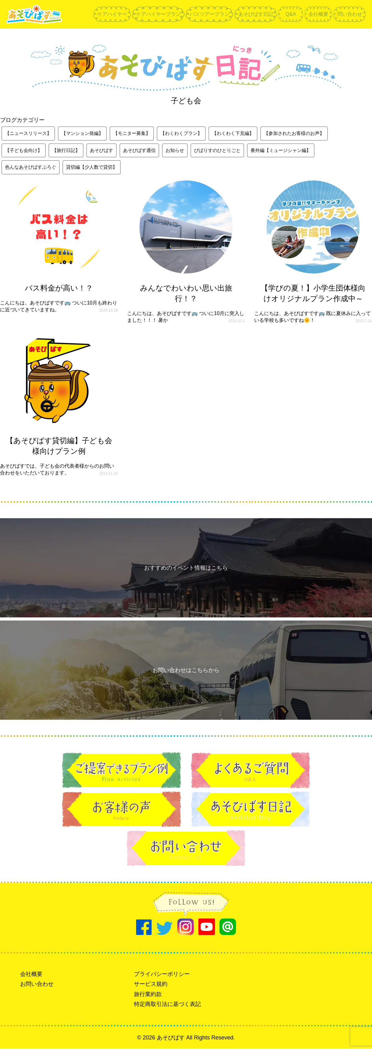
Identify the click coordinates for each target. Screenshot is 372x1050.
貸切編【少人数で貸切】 (96, 168)
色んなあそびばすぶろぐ (32, 168)
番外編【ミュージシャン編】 (295, 150)
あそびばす (106, 150)
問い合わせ (349, 14)
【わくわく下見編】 (245, 133)
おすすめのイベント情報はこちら (186, 569)
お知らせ (183, 150)
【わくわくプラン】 (191, 133)
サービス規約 (150, 985)
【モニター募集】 (139, 133)
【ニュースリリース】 (30, 133)
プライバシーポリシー (162, 975)
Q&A (291, 14)
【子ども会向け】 (25, 150)
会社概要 (318, 14)
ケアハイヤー (112, 14)
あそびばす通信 (146, 150)
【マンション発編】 (86, 133)
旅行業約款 (148, 995)
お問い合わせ (37, 985)
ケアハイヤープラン (158, 14)
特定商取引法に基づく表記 (167, 1005)
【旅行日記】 (69, 150)
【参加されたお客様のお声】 (310, 133)
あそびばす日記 (255, 14)
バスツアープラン (209, 14)
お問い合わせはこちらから (186, 671)
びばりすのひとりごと (228, 150)
